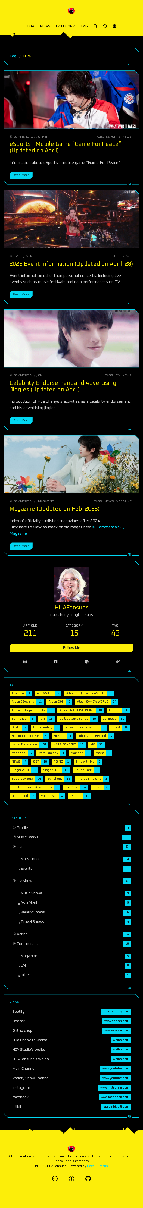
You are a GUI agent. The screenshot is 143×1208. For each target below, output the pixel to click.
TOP (30, 26)
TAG (84, 26)
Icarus (103, 1166)
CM (118, 375)
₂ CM (39, 375)
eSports (113, 136)
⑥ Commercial (21, 136)
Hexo (91, 1166)
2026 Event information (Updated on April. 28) (71, 264)
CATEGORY (65, 26)
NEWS (45, 26)
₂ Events (29, 256)
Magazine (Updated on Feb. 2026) (55, 509)
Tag (13, 56)
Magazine (124, 501)
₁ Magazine (45, 501)
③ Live (15, 256)
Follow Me (71, 648)
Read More (21, 175)
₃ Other (42, 136)
